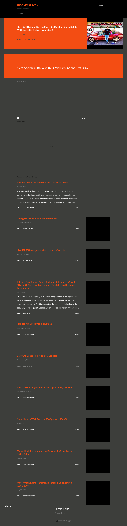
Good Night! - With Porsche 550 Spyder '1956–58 (42, 419)
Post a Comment (29, 40)
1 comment (27, 313)
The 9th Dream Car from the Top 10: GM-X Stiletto (42, 182)
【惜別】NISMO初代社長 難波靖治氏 (35, 324)
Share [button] (19, 40)
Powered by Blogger (63, 521)
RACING (20, 13)
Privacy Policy (60, 513)
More (77, 207)
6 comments (27, 260)
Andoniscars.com (28, 5)
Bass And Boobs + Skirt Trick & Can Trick (37, 355)
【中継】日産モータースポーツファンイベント (41, 250)
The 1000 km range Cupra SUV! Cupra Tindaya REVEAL (45, 387)
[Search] (101, 5)
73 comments (28, 229)
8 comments (27, 366)
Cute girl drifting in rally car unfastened (37, 218)
